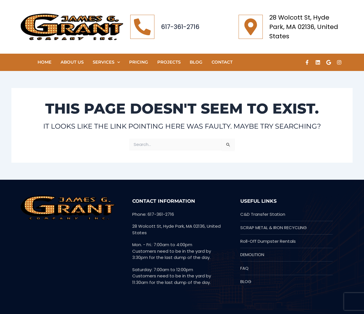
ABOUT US (72, 62)
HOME (44, 62)
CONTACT (222, 62)
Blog (196, 62)
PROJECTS (169, 62)
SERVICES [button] (106, 62)
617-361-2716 (180, 26)
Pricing (138, 62)
